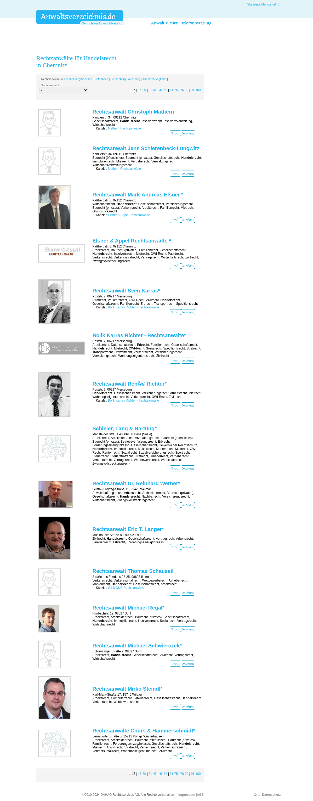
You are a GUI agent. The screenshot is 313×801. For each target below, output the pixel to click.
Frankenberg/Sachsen (78, 79)
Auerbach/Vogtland (154, 79)
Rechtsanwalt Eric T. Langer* (128, 529)
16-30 (142, 90)
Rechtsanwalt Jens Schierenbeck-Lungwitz (145, 148)
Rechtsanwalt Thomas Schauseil (132, 571)
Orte (257, 795)
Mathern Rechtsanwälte (124, 128)
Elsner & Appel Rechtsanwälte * (131, 241)
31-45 (153, 90)
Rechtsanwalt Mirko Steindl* (127, 689)
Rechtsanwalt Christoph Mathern (133, 112)
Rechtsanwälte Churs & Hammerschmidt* (143, 731)
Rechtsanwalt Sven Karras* (126, 291)
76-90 (184, 90)
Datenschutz (271, 795)
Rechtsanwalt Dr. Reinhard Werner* (136, 483)
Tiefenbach (101, 79)
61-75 (174, 90)
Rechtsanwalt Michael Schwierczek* (136, 645)
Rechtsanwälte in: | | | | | (104, 79)
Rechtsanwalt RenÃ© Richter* (129, 384)
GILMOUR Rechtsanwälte (126, 588)
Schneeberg (118, 79)
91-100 (196, 90)
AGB (200, 795)
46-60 (163, 90)
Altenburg (134, 79)
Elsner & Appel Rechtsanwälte (129, 215)
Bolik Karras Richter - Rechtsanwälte (133, 307)
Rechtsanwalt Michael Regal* (128, 608)
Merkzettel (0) (270, 4)
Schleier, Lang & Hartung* (124, 428)
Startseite (253, 4)
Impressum (186, 795)
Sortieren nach (50, 85)
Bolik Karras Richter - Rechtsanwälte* (139, 335)
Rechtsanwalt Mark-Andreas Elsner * (137, 195)
